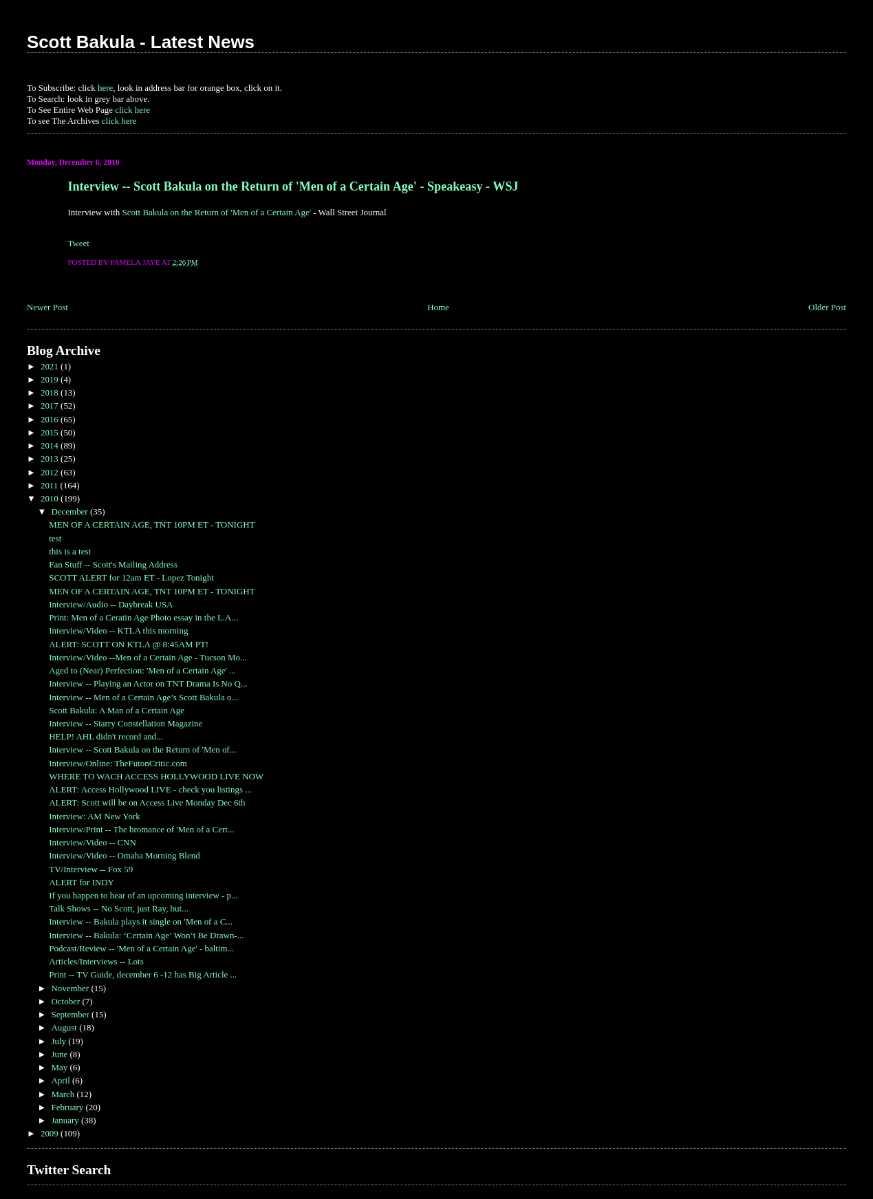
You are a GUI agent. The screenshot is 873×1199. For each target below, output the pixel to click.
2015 (51, 432)
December (70, 511)
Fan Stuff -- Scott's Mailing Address (113, 564)
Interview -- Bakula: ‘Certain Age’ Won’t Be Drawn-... (146, 935)
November (71, 988)
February (68, 1107)
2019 (51, 379)
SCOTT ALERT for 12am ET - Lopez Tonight (131, 577)
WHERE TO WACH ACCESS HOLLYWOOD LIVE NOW (156, 776)
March (63, 1094)
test (55, 538)
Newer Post (47, 307)
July (59, 1041)
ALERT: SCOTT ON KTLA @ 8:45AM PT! (128, 644)
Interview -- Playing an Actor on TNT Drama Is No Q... (148, 683)
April (61, 1080)
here (105, 88)
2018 (51, 392)
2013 (51, 458)
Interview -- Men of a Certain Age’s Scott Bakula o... (143, 697)
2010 (51, 498)
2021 (51, 366)
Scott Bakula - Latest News (141, 42)
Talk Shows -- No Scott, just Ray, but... (118, 908)
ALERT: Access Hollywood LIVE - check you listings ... (150, 789)
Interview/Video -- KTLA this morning (118, 630)
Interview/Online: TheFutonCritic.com (118, 763)
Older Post (827, 307)
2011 (51, 485)
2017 (51, 405)
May (60, 1067)
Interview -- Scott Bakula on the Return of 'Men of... (142, 749)
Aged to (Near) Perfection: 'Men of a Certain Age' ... (142, 670)
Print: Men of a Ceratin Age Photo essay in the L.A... (143, 617)
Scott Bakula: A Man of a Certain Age (116, 710)
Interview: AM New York (94, 816)
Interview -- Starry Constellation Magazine (125, 723)
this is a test (70, 551)
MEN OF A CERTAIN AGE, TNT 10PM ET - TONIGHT (152, 524)
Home (438, 307)
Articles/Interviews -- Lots (96, 961)
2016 (51, 419)
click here (132, 110)
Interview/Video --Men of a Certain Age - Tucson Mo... (147, 657)
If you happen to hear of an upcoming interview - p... (143, 895)
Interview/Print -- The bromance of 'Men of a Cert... (141, 829)
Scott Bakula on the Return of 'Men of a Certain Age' (216, 212)
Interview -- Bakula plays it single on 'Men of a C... (141, 921)
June (60, 1054)
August (65, 1027)
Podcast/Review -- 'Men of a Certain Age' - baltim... (141, 948)
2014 (51, 445)
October (66, 1001)
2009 (51, 1133)
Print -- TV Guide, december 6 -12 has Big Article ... (143, 974)
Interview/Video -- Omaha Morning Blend (124, 855)
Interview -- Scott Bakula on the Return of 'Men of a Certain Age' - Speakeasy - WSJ (292, 186)
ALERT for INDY (81, 882)
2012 (51, 472)
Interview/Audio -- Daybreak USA (111, 604)
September (71, 1014)
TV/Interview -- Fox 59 (91, 869)
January (66, 1120)
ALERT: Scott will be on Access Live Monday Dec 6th (147, 802)
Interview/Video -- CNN (92, 842)
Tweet (78, 243)
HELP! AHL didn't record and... (106, 736)
